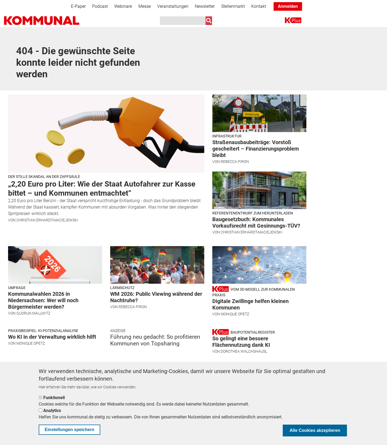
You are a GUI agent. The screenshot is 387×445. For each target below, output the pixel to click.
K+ (288, 21)
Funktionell (54, 397)
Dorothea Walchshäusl (244, 351)
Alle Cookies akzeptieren (314, 430)
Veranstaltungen (172, 6)
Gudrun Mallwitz (33, 313)
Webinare (123, 6)
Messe (144, 6)
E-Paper (78, 6)
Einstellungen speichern (69, 429)
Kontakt (258, 6)
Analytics (52, 410)
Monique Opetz (235, 314)
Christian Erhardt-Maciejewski (47, 220)
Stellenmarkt (233, 6)
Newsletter (205, 6)
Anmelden (288, 6)
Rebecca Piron (235, 161)
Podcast (100, 6)
